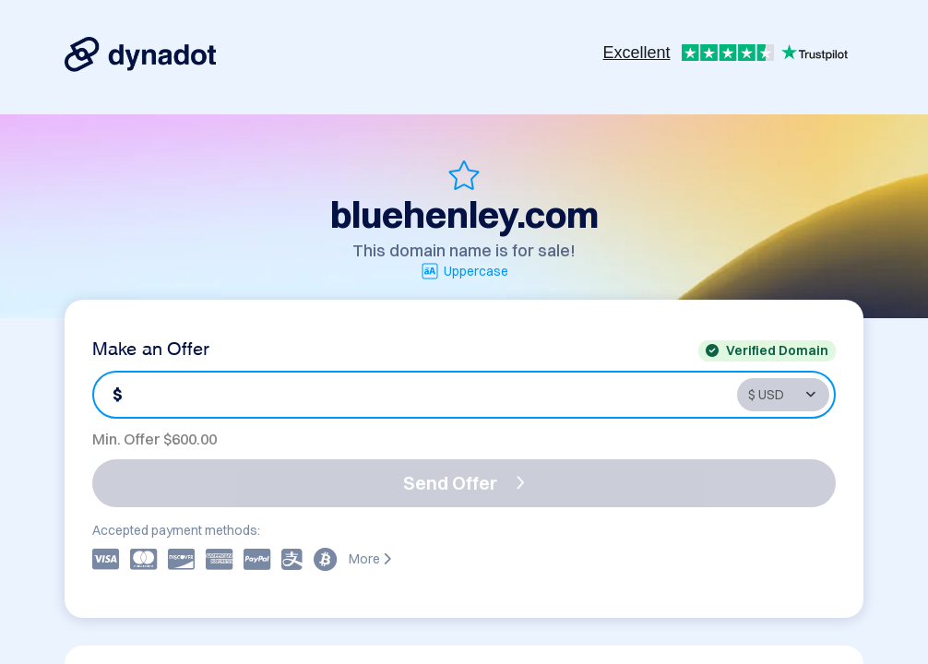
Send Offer (464, 482)
